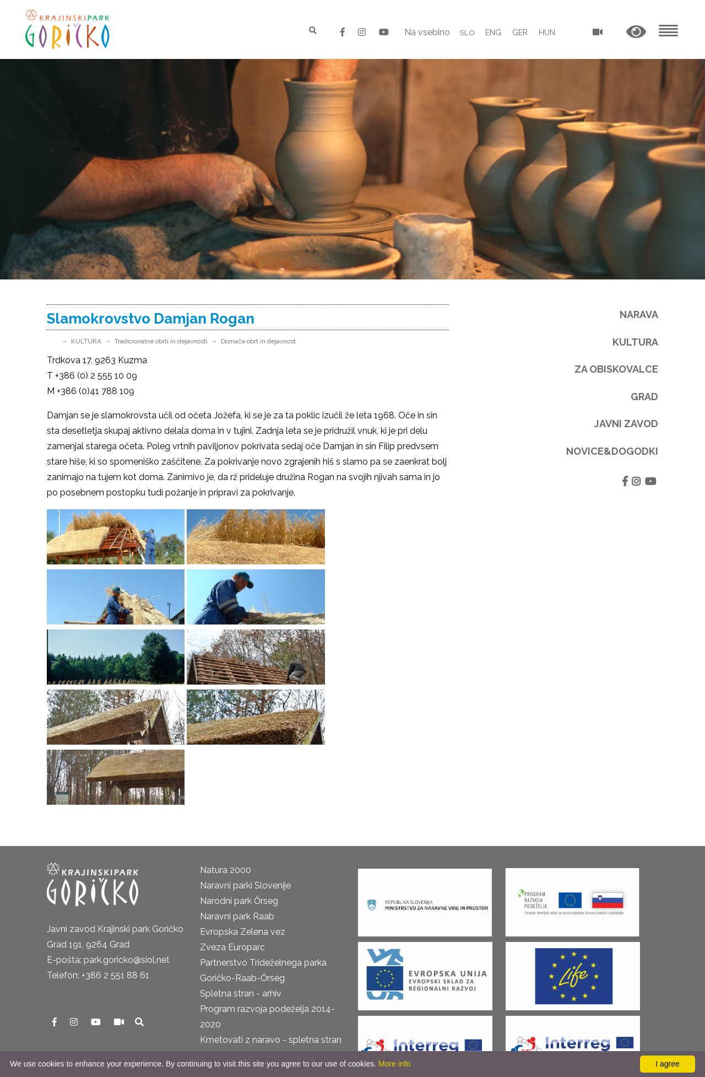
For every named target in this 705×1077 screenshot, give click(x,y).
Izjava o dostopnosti (88, 1041)
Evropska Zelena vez (242, 811)
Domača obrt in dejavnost (258, 341)
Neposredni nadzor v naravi (102, 1026)
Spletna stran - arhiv (240, 873)
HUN (547, 32)
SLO (466, 32)
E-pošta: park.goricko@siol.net (108, 839)
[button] (636, 32)
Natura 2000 (225, 750)
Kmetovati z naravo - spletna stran (270, 919)
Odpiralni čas (73, 995)
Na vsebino (426, 32)
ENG (493, 32)
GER (520, 32)
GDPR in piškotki (80, 979)
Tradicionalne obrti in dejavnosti (161, 341)
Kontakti (64, 949)
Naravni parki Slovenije (245, 765)
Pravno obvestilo (81, 964)
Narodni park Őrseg (239, 781)
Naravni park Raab (237, 796)
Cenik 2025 (69, 1010)
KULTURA (86, 341)
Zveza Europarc (232, 827)
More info (394, 1063)
